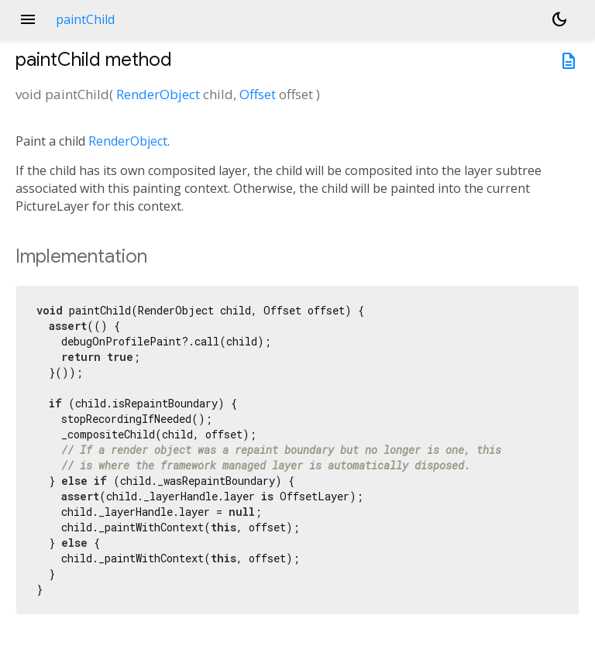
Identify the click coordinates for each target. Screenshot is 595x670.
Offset (257, 94)
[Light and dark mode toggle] (559, 19)
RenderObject (158, 94)
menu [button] (28, 19)
